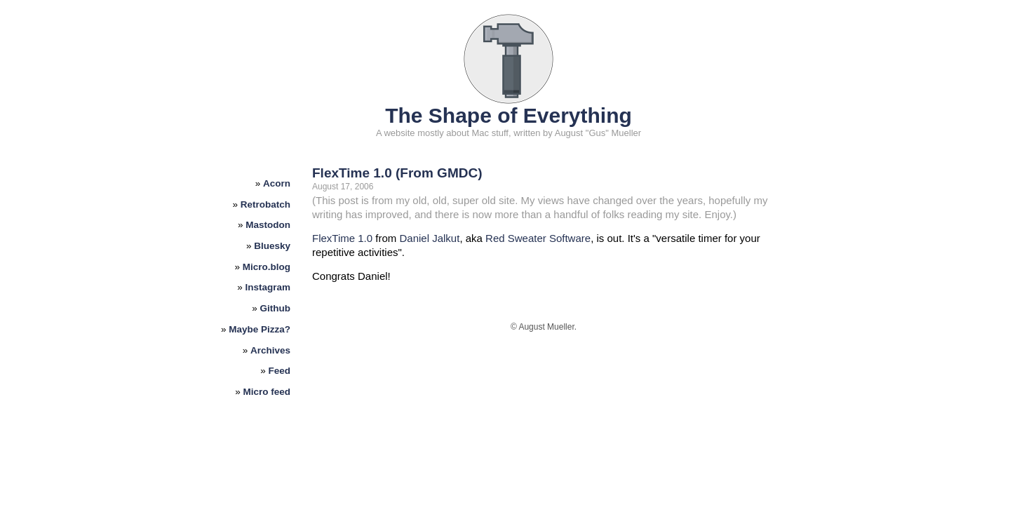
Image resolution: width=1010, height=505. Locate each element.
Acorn (276, 183)
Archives (270, 350)
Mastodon (267, 225)
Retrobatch (265, 204)
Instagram (268, 287)
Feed (280, 370)
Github (275, 308)
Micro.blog (266, 267)
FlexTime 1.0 (342, 238)
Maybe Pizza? (259, 329)
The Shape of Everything (508, 115)
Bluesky (272, 246)
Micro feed (267, 391)
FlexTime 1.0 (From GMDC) (397, 173)
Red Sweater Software (538, 238)
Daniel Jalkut (429, 238)
